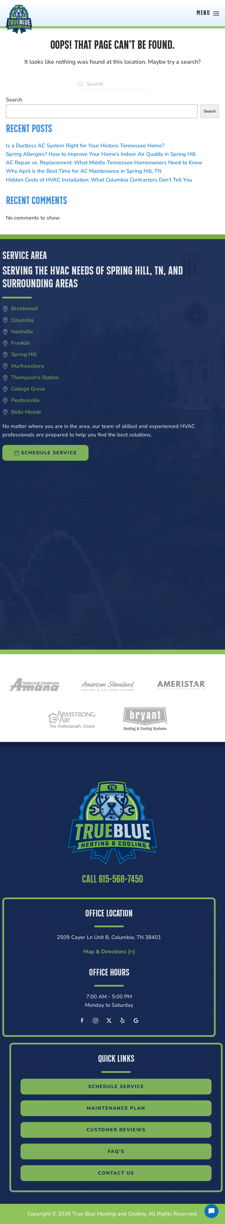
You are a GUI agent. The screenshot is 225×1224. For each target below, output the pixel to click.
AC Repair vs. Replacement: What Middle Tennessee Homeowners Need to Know (104, 162)
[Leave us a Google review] (122, 1020)
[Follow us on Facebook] (69, 1020)
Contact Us (129, 1173)
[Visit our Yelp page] (109, 1020)
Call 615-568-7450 (112, 893)
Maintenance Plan (129, 1108)
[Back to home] (19, 13)
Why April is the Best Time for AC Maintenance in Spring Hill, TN (83, 171)
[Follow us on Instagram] (82, 1020)
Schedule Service (129, 1086)
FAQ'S (129, 1151)
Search (14, 99)
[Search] (112, 84)
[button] (208, 13)
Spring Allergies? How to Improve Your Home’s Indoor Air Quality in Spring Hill (101, 154)
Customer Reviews (129, 1130)
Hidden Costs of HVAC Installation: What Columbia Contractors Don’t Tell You (99, 179)
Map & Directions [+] (95, 951)
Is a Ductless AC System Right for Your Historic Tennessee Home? (85, 145)
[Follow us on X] (96, 1020)
